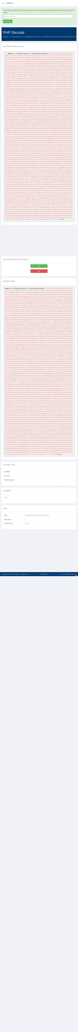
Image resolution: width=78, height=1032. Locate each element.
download (21, 46)
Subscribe (7, 21)
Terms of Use (34, 574)
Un (10, 3)
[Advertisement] (19, 241)
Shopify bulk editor (54, 574)
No (39, 271)
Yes (39, 266)
